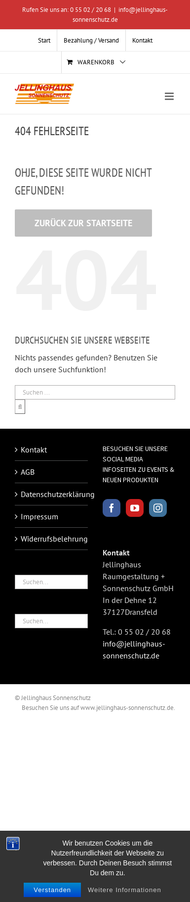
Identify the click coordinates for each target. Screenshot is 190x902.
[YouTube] (135, 508)
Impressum (39, 516)
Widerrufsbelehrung (52, 539)
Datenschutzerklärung (52, 494)
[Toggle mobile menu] (170, 96)
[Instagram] (158, 508)
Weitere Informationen (124, 890)
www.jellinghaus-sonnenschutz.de (127, 707)
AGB (28, 472)
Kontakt (34, 449)
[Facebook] (111, 508)
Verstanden (52, 890)
